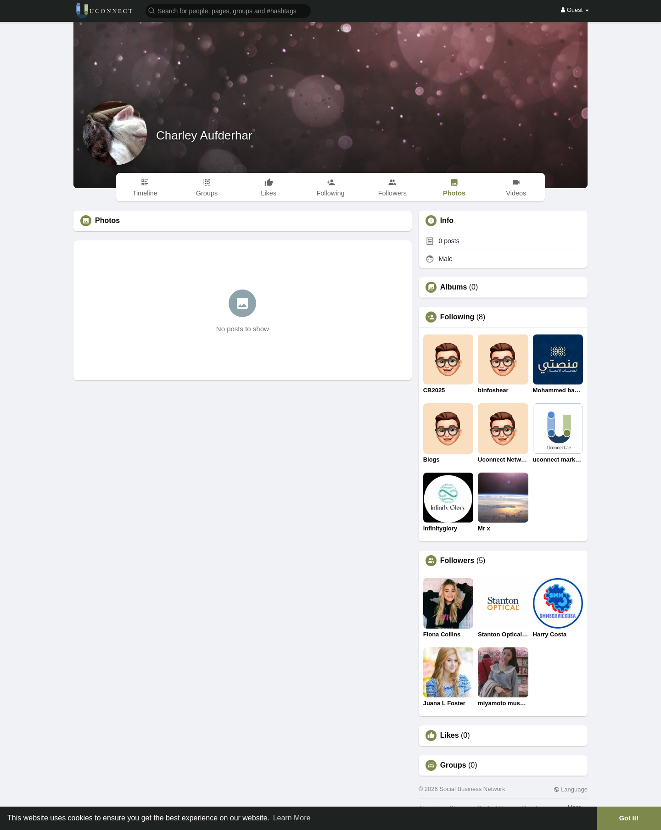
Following (457, 317)
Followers (457, 560)
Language (571, 789)
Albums (453, 287)
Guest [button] (575, 9)
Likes (449, 735)
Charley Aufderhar (204, 135)
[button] (228, 10)
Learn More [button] (292, 818)
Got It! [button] (629, 818)
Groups (453, 765)
